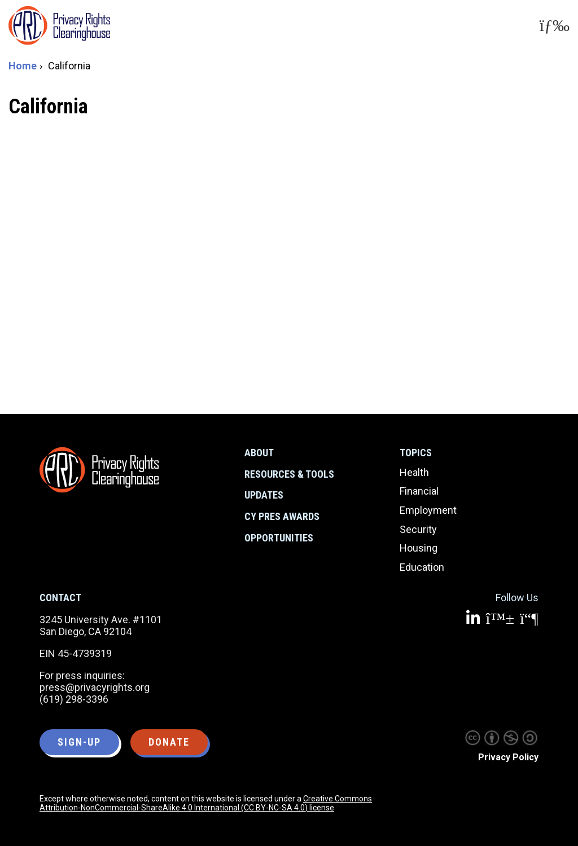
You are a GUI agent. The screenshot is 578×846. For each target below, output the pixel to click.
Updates (263, 495)
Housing (418, 548)
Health (414, 472)
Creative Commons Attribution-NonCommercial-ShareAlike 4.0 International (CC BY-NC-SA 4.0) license (206, 803)
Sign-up (79, 742)
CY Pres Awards (281, 516)
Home (22, 66)
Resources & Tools (289, 474)
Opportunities (278, 538)
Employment (428, 510)
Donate (169, 742)
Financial (419, 491)
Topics (416, 453)
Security (418, 529)
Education (422, 567)
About (259, 453)
